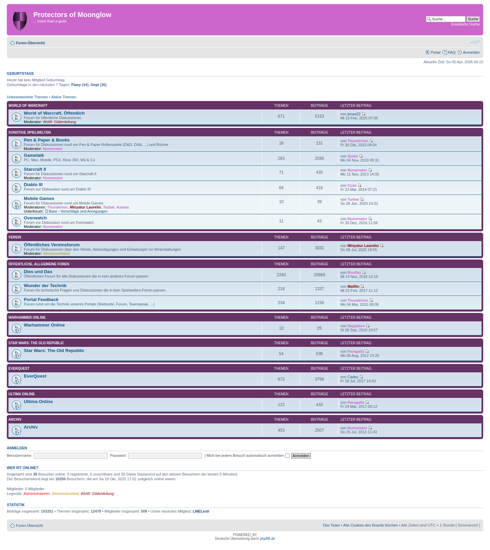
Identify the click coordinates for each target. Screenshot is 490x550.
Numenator (53, 149)
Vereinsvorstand (56, 253)
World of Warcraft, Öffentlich (54, 113)
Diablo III (33, 184)
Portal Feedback (41, 299)
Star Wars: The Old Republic (36, 343)
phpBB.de (267, 538)
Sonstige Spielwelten (30, 132)
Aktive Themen (63, 97)
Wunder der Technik (45, 285)
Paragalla (355, 351)
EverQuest (19, 368)
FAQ (451, 52)
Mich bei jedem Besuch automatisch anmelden (248, 455)
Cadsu (352, 377)
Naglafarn (356, 326)
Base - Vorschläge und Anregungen (78, 211)
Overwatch (35, 217)
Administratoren (36, 493)
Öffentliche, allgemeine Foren (39, 264)
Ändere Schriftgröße (475, 41)
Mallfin (353, 286)
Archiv (15, 419)
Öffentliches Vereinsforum (52, 244)
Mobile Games (39, 198)
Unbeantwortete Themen (27, 97)
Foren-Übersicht (30, 43)
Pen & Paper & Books (47, 140)
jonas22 (354, 114)
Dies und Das (38, 271)
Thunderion (357, 141)
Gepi (95, 85)
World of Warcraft (28, 105)
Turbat (108, 207)
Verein (15, 237)
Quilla (352, 156)
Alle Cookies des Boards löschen (370, 525)
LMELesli (201, 511)
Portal (436, 52)
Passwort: (118, 455)
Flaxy (76, 85)
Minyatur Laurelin (85, 207)
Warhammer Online (27, 317)
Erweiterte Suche (465, 24)
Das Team (331, 525)
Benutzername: (19, 455)
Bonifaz (354, 272)
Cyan (352, 185)
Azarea (122, 207)
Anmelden (471, 52)
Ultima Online (22, 394)
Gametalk (34, 155)
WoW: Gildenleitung (59, 122)
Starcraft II (35, 169)
